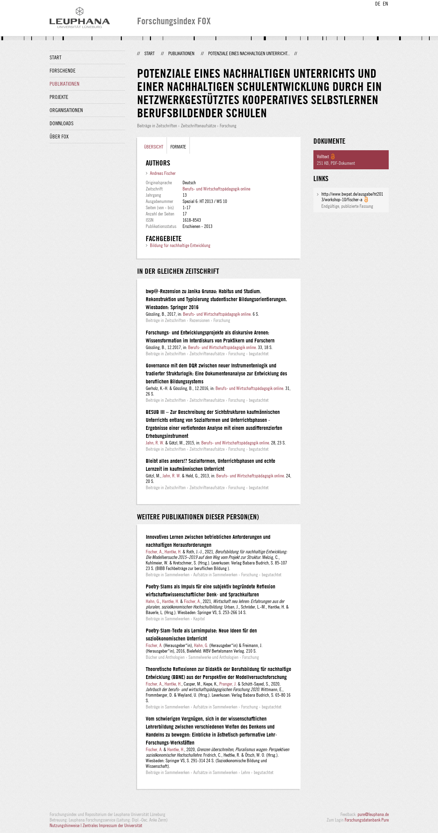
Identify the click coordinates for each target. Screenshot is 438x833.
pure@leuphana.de (373, 814)
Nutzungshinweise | (66, 825)
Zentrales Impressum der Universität (112, 825)
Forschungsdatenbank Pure (367, 820)
